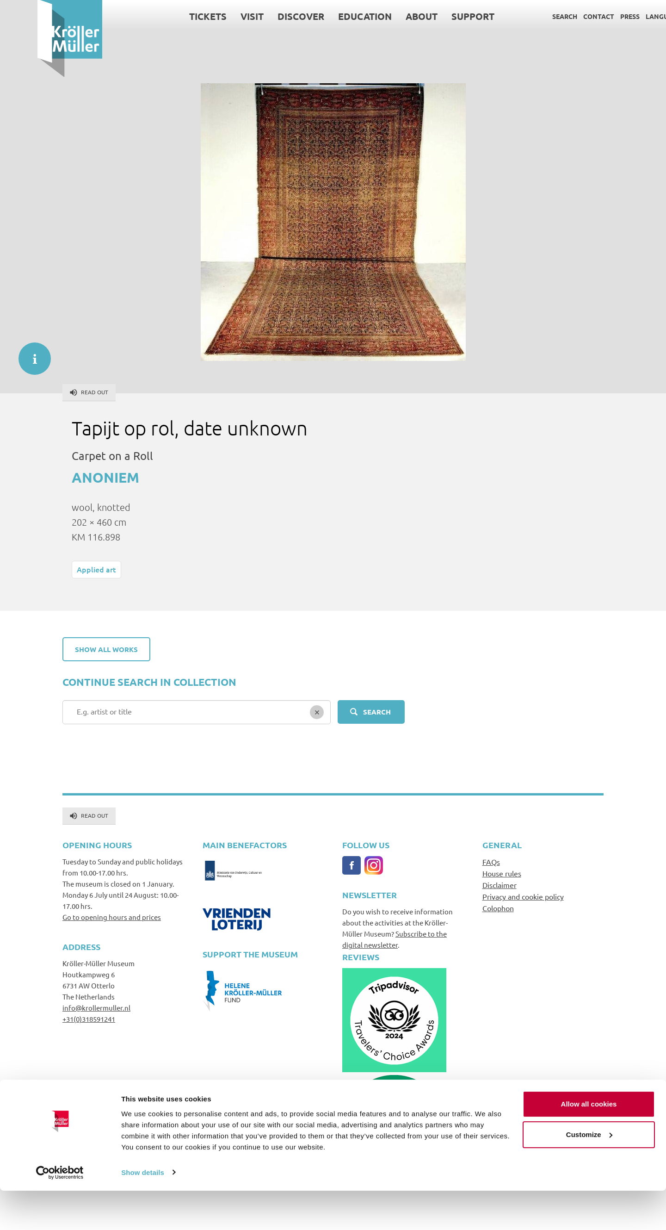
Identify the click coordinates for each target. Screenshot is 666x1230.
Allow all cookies (589, 1144)
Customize (589, 1174)
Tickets (170, 16)
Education (327, 16)
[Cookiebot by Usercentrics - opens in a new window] (59, 1212)
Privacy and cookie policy (523, 896)
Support (435, 16)
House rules (501, 873)
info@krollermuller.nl (96, 1007)
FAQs (491, 861)
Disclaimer (499, 884)
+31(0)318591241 (88, 1018)
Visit (214, 16)
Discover (263, 16)
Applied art (96, 569)
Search (527, 16)
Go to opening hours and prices (111, 917)
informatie (30, 354)
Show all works (106, 649)
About (384, 16)
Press (592, 16)
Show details (142, 1212)
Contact (561, 16)
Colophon (498, 908)
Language (626, 16)
